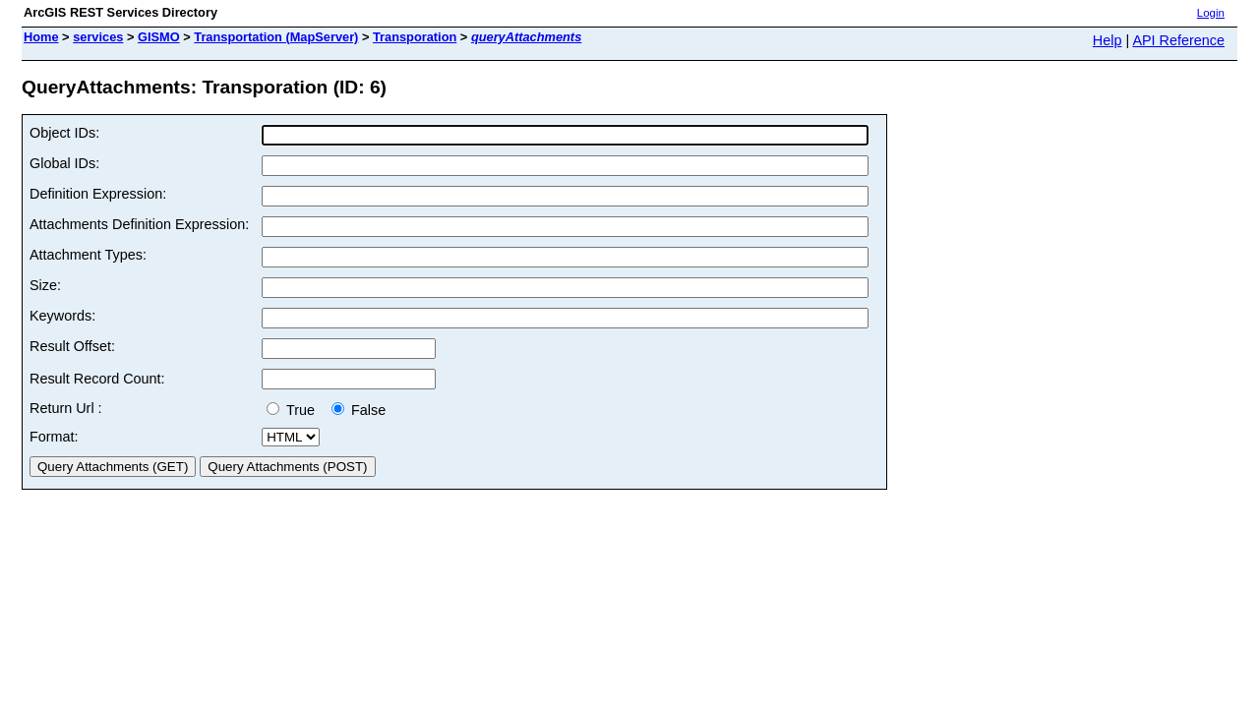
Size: (45, 285)
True (295, 410)
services (98, 37)
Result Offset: (72, 346)
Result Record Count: (97, 378)
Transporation (414, 37)
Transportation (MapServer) (276, 37)
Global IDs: (64, 163)
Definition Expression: (98, 194)
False (358, 410)
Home (41, 37)
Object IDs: (64, 133)
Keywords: (62, 316)
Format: (54, 436)
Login (1211, 13)
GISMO (159, 37)
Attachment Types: (88, 255)
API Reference (1178, 40)
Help (1107, 40)
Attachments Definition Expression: (139, 224)
